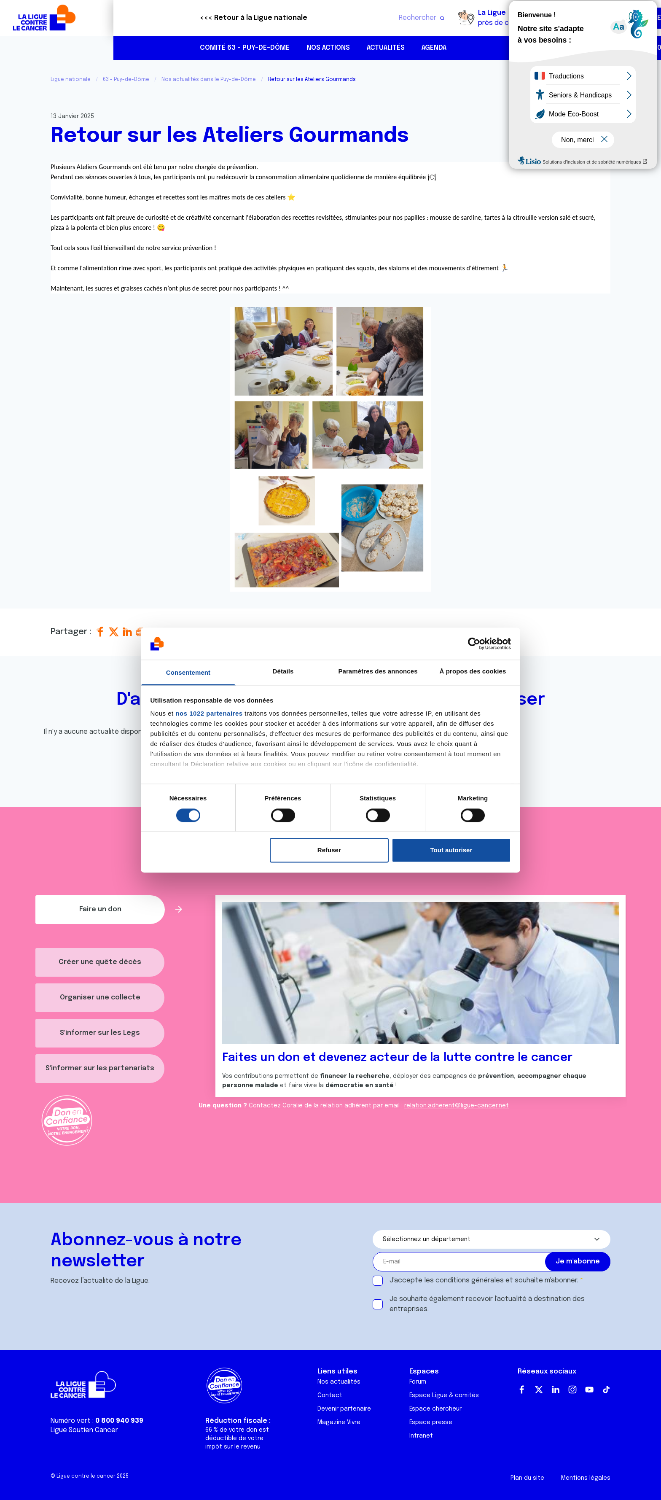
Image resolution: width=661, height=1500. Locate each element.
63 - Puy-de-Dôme (126, 79)
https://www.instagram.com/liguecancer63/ (620, 48)
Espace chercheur (435, 1409)
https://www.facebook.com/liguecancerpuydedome (603, 48)
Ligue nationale (71, 79)
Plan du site (527, 1478)
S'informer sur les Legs (100, 1033)
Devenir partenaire (344, 1409)
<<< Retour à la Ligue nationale (140, 18)
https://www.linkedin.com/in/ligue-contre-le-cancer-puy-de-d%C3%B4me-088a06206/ (638, 48)
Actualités (272, 47)
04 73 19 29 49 (567, 47)
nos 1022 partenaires (208, 713)
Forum (417, 1382)
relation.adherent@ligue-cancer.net (456, 1106)
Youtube (589, 1389)
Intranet (421, 1436)
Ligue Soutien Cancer (84, 1430)
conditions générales (469, 1280)
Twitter (539, 1389)
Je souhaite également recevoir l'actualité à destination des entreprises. (487, 1304)
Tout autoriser (451, 850)
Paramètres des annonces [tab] (377, 671)
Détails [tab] (283, 671)
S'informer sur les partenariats (100, 1068)
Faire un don (618, 18)
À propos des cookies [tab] (473, 671)
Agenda (320, 47)
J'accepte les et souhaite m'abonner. (484, 1280)
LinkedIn (555, 1389)
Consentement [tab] (188, 672)
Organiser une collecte (100, 997)
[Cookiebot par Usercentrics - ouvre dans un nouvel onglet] (474, 643)
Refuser (329, 850)
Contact (329, 1395)
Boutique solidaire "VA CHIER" (496, 18)
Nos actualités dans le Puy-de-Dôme (208, 79)
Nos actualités (338, 1382)
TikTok (606, 1389)
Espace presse (430, 1422)
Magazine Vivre (338, 1422)
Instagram (572, 1389)
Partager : (72, 631)
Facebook (522, 1389)
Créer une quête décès (100, 962)
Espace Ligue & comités (444, 1395)
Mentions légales (585, 1478)
